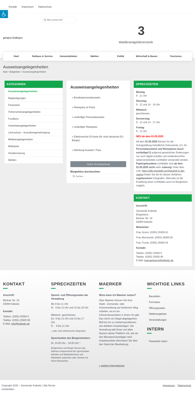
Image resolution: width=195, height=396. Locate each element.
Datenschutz (184, 385)
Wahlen (12, 160)
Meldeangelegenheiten (20, 139)
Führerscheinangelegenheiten (24, 112)
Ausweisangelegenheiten (22, 91)
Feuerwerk (14, 105)
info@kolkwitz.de (20, 324)
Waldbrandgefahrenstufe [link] (136, 42)
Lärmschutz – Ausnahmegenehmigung (29, 132)
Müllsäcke (13, 146)
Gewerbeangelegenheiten (22, 125)
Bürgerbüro (15, 72)
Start (5, 72)
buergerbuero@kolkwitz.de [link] (159, 260)
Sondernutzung (16, 153)
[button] (98, 164)
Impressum (169, 385)
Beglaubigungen (17, 98)
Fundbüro (13, 118)
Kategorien (16, 84)
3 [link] (141, 30)
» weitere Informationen (111, 365)
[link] (131, 29)
